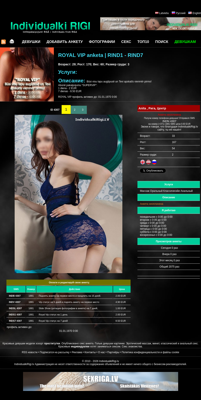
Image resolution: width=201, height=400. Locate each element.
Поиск (161, 42)
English (197, 13)
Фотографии (102, 42)
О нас (101, 352)
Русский (180, 13)
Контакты (90, 352)
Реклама (77, 352)
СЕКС (126, 42)
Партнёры (113, 352)
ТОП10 (143, 42)
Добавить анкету (65, 42)
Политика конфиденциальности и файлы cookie (150, 352)
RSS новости (29, 352)
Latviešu (164, 13)
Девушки (31, 42)
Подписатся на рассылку (55, 352)
